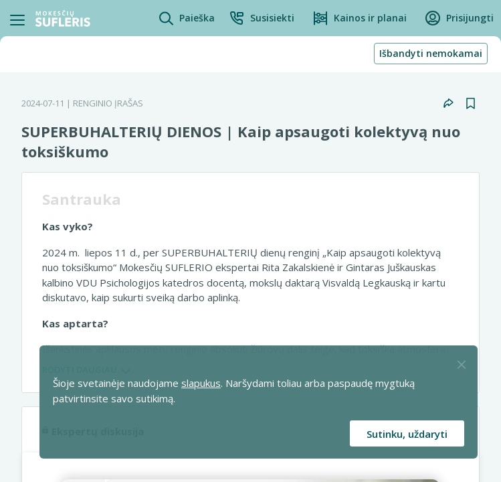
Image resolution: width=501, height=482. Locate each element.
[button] (261, 18)
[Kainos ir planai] (359, 18)
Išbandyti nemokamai (430, 53)
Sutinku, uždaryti (407, 433)
